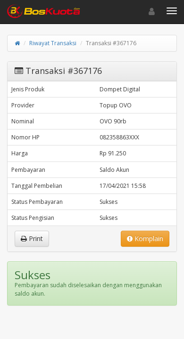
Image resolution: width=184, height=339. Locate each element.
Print (32, 238)
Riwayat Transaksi (52, 43)
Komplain (145, 238)
